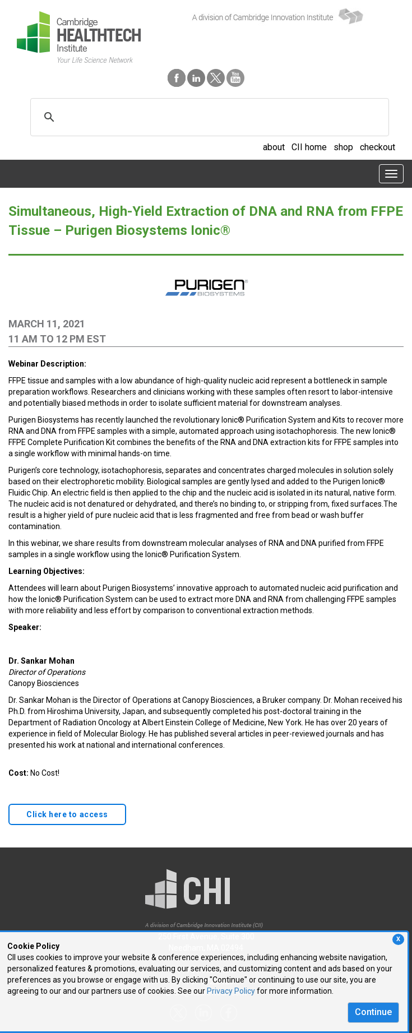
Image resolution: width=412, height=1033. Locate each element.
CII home (309, 147)
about (274, 147)
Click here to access (67, 814)
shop (343, 147)
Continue (373, 1012)
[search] (208, 117)
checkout (377, 147)
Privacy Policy (231, 990)
